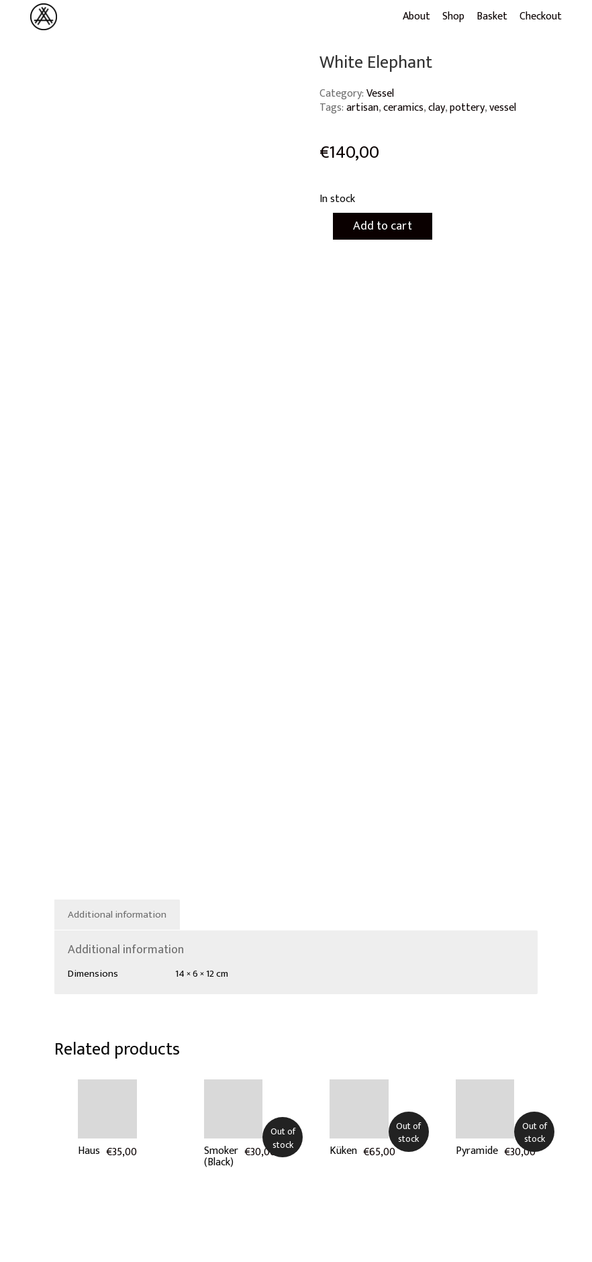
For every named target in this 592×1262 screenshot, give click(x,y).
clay (436, 108)
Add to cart (382, 226)
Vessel (380, 94)
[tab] (117, 915)
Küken (343, 1151)
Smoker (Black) (221, 1157)
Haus (89, 1151)
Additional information (117, 914)
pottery (467, 108)
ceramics (403, 108)
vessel (502, 108)
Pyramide (477, 1151)
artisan (362, 108)
